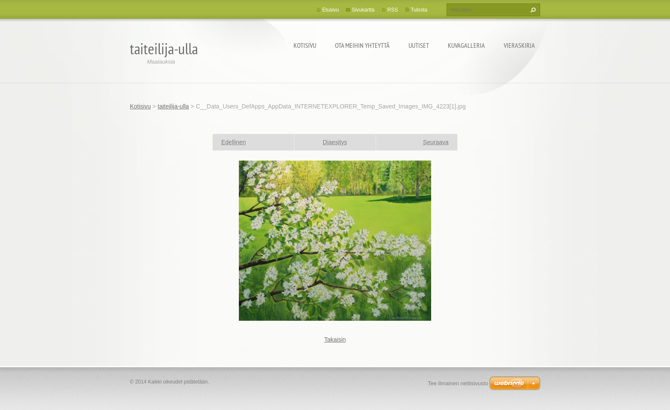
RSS (392, 10)
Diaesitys (335, 142)
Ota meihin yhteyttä (362, 45)
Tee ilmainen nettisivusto (458, 383)
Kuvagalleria (466, 45)
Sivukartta (363, 10)
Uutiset (418, 45)
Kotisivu (305, 45)
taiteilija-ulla (173, 106)
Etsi (532, 9)
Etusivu (330, 10)
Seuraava (436, 142)
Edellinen (233, 142)
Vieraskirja (519, 45)
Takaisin (335, 339)
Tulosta (419, 10)
